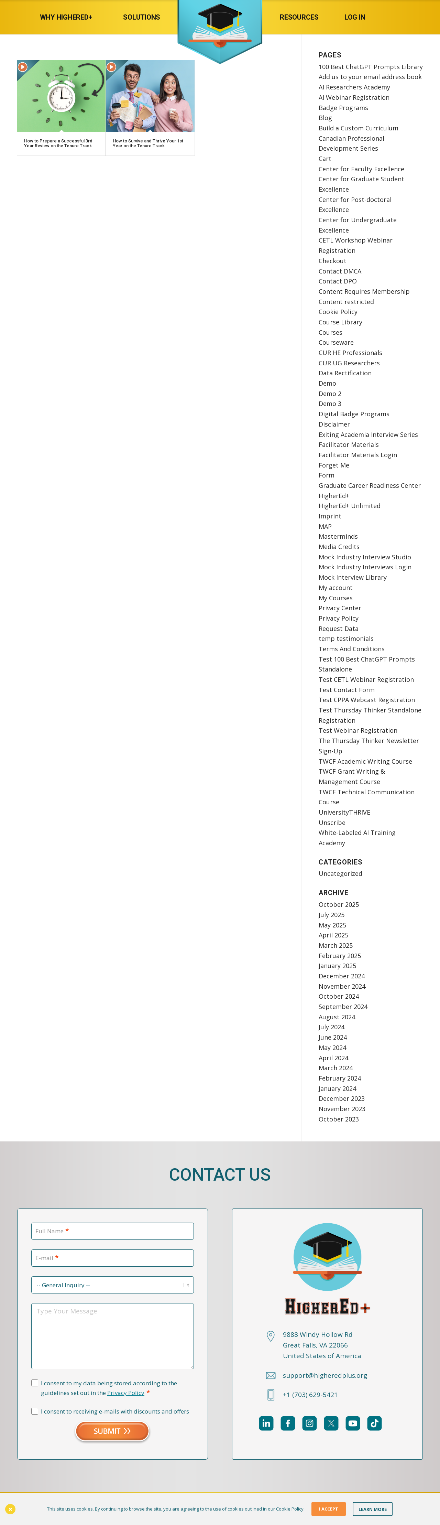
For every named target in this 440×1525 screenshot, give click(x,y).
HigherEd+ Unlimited (350, 506)
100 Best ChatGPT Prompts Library (371, 67)
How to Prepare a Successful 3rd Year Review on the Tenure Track (58, 143)
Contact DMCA (340, 271)
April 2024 (333, 1058)
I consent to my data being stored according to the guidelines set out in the (109, 1388)
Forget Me (334, 465)
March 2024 (336, 1068)
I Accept (328, 1509)
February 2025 (340, 956)
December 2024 (342, 976)
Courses (330, 332)
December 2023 (342, 1098)
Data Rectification (345, 373)
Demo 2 (330, 393)
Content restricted (346, 302)
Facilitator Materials (349, 444)
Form (326, 475)
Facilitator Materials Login (358, 455)
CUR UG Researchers (349, 363)
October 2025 (339, 904)
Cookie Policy (338, 312)
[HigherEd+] (220, 17)
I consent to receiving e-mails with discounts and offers (115, 1411)
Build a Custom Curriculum (358, 128)
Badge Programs (343, 108)
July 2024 (331, 1027)
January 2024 (337, 1088)
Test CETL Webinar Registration (366, 679)
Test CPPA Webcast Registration (367, 700)
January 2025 (337, 966)
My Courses (336, 598)
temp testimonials (346, 638)
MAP (325, 526)
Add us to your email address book (370, 77)
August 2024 (337, 1017)
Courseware (336, 342)
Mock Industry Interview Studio (365, 557)
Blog (325, 118)
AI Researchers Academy (354, 87)
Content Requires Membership (364, 291)
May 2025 (332, 925)
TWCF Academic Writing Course (365, 761)
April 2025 (333, 935)
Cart (325, 158)
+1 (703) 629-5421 (310, 1394)
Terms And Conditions (352, 649)
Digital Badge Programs (354, 414)
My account (336, 587)
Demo (327, 383)
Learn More (373, 1509)
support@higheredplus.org (325, 1375)
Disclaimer (334, 424)
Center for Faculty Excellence (361, 169)
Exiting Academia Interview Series (368, 434)
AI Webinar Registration (354, 97)
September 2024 (343, 1006)
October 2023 (339, 1119)
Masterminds (338, 536)
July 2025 (331, 915)
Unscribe (332, 822)
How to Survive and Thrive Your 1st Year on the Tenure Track (148, 143)
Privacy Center (340, 608)
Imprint (330, 516)
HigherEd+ (334, 496)
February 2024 (340, 1078)
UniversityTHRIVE (344, 812)
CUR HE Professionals (350, 352)
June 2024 (333, 1037)
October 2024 (339, 996)
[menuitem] (73, 17)
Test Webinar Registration (358, 730)
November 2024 (342, 986)
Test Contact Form (347, 690)
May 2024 (332, 1047)
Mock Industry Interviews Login (365, 567)
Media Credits (339, 547)
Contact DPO (338, 281)
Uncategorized (340, 873)
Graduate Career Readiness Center (370, 485)
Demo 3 (330, 403)
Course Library (340, 322)
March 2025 (336, 945)
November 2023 (342, 1109)
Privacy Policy (339, 618)
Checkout (332, 261)
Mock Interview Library (353, 577)
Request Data (339, 628)
